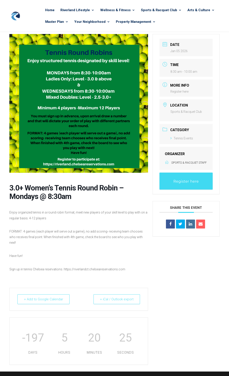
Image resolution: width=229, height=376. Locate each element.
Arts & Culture (198, 10)
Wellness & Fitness (115, 10)
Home (50, 10)
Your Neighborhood (90, 22)
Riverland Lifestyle (75, 10)
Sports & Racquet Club (159, 10)
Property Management (133, 22)
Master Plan (54, 22)
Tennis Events (181, 138)
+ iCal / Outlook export (117, 299)
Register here (179, 91)
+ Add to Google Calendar (43, 299)
